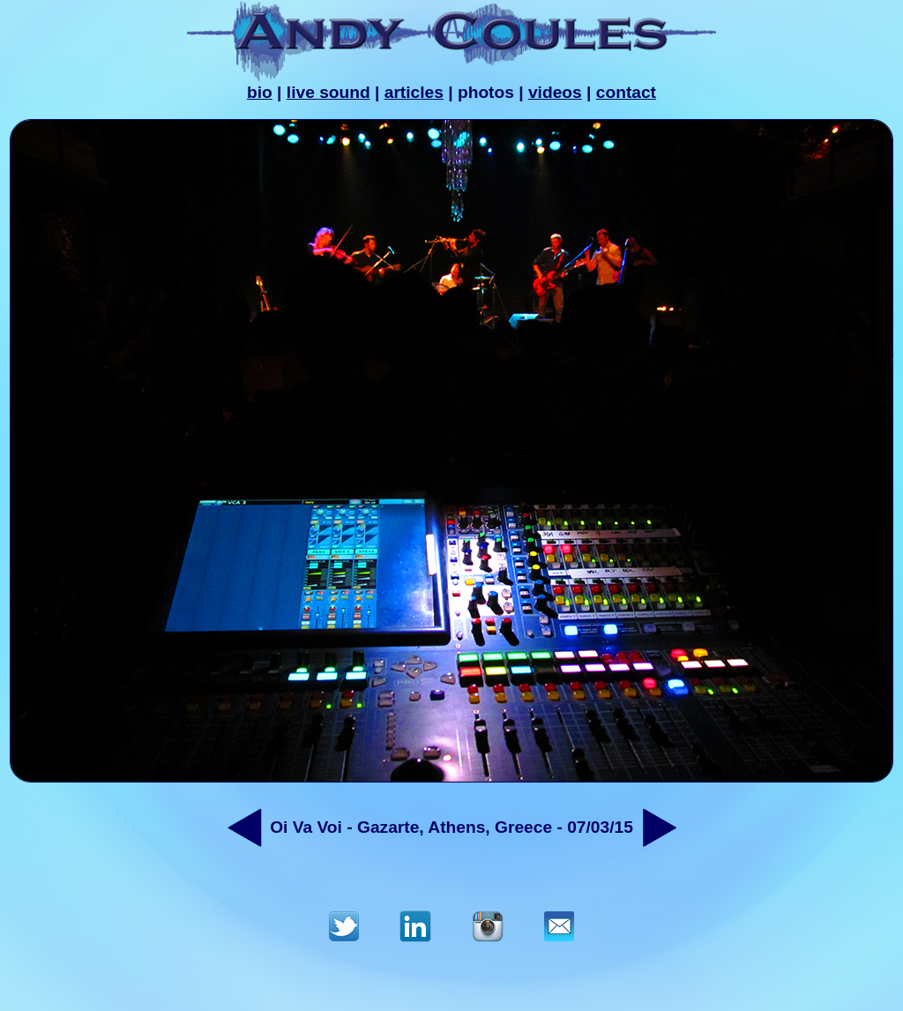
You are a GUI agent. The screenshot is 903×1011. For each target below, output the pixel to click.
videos (555, 92)
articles (414, 92)
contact (626, 92)
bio (259, 92)
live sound (328, 92)
